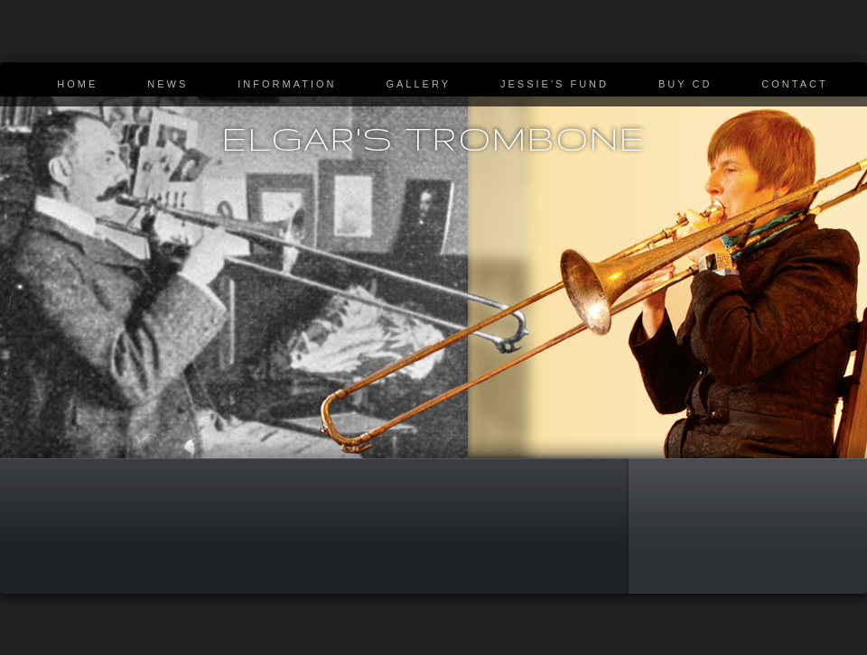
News (167, 83)
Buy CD (685, 83)
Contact (794, 83)
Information (287, 83)
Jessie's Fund (554, 83)
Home (77, 83)
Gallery (418, 83)
